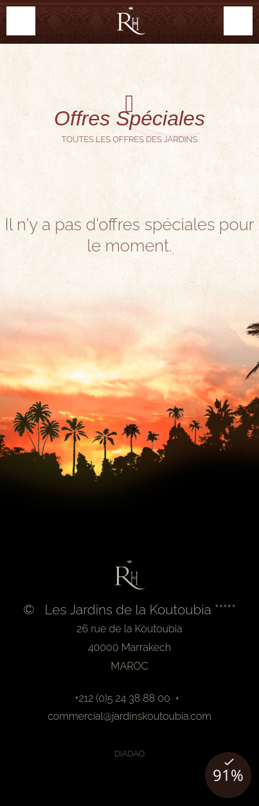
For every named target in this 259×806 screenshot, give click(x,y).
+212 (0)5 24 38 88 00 (122, 698)
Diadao (129, 753)
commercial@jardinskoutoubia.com (129, 716)
